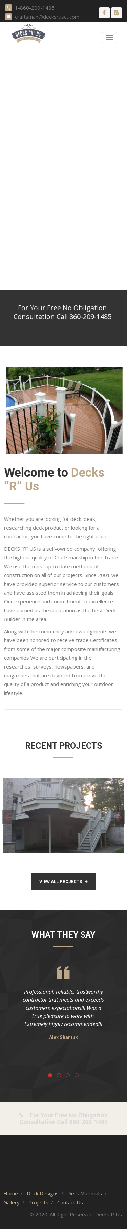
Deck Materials (84, 1193)
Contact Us (70, 1202)
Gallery (11, 1202)
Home (10, 1193)
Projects (38, 1202)
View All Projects (63, 881)
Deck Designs (43, 1193)
